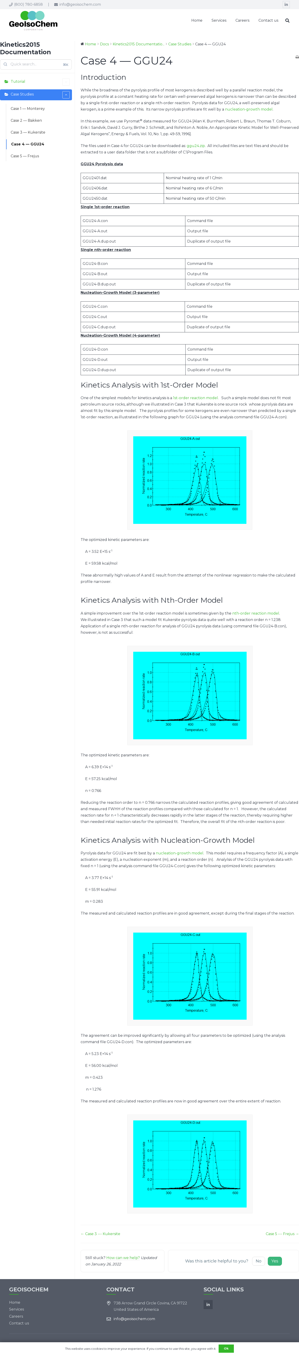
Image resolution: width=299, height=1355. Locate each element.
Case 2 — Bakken (26, 120)
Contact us (19, 1323)
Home (14, 1302)
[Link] (33, 20)
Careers (16, 1316)
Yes (274, 1261)
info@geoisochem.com (134, 1319)
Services (16, 1309)
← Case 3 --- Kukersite (100, 1234)
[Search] (287, 21)
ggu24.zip (196, 146)
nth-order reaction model (255, 613)
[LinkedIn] (286, 4)
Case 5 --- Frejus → (282, 1234)
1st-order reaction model (195, 398)
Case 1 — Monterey (28, 108)
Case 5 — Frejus (25, 156)
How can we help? (123, 1258)
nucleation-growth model (249, 109)
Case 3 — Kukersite (28, 132)
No (258, 1261)
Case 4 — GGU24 (27, 144)
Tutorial (40, 82)
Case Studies (40, 94)
